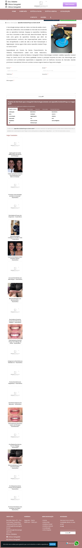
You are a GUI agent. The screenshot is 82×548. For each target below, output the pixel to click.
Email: (44, 68)
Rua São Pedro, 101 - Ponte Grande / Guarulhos (13, 521)
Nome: (8, 68)
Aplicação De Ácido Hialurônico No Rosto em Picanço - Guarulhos (15, 155)
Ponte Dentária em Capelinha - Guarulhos (15, 382)
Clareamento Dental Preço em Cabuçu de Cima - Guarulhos (15, 341)
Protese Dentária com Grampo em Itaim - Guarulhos (15, 508)
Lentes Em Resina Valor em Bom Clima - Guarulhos (15, 258)
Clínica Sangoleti (13, 4)
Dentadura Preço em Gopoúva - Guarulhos (15, 216)
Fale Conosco (69, 4)
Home (14, 11)
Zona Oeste (30, 109)
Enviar (41, 96)
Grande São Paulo (54, 109)
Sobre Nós (23, 11)
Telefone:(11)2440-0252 (13, 524)
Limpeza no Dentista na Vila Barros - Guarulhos (15, 361)
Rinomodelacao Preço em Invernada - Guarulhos (15, 466)
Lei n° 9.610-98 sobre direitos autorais (61, 131)
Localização (65, 11)
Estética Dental (51, 11)
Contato (33, 17)
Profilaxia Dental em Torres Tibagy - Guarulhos (15, 446)
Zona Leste (45, 109)
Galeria (43, 17)
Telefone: (9, 74)
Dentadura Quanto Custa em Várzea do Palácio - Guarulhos (15, 321)
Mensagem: (10, 80)
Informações (47, 530)
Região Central (12, 109)
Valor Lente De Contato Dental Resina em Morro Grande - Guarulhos (15, 176)
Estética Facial (36, 11)
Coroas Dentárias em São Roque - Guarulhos (15, 278)
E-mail (62, 526)
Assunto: (45, 74)
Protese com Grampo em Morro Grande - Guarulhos (15, 196)
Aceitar (52, 544)
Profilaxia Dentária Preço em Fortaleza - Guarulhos (15, 487)
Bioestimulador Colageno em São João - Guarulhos (15, 237)
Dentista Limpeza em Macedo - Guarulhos (15, 403)
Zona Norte (21, 109)
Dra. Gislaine (11, 2)
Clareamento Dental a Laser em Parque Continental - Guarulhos (15, 426)
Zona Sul (37, 109)
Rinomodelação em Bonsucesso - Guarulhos (15, 300)
